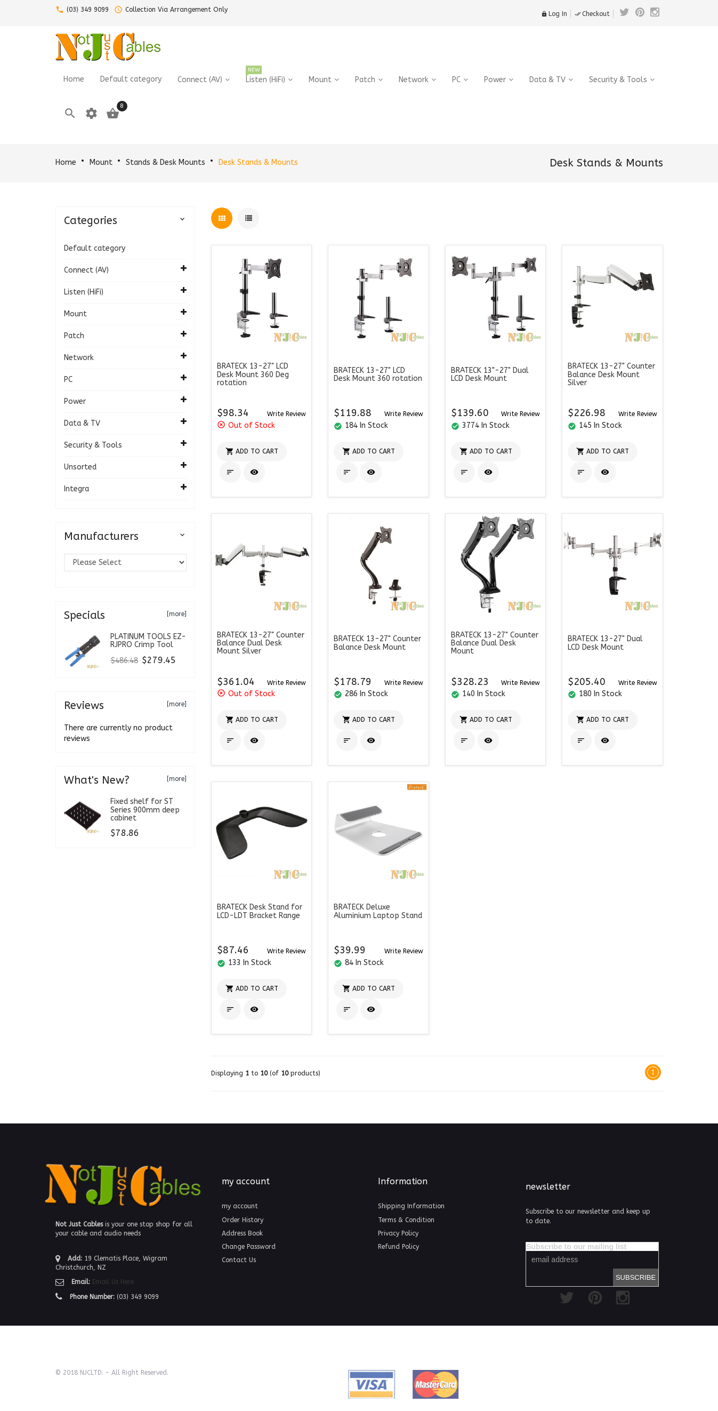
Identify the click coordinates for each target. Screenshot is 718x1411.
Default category (94, 248)
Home (65, 162)
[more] (177, 614)
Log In (554, 14)
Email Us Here (113, 1282)
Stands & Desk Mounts (165, 162)
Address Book (242, 1233)
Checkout (592, 14)
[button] (286, 414)
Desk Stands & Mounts (258, 162)
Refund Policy (398, 1246)
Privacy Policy (398, 1233)
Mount (101, 162)
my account (240, 1206)
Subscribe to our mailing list (576, 1246)
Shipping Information (411, 1206)
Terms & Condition (406, 1220)
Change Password (249, 1246)
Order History (242, 1220)
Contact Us (239, 1260)
